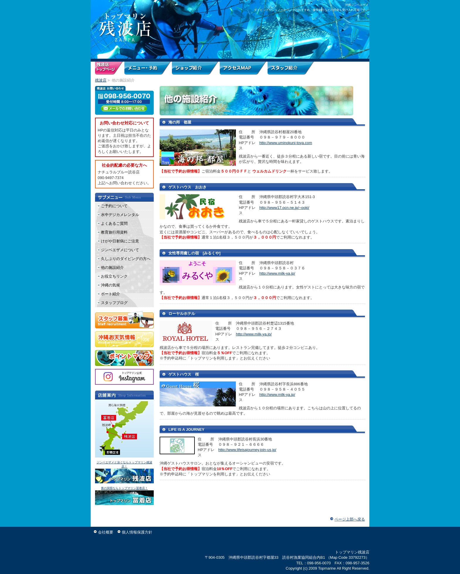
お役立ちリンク (114, 276)
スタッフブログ (114, 302)
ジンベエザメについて (120, 250)
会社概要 (105, 532)
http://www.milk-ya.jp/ (277, 273)
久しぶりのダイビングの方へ (125, 258)
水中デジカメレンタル (120, 214)
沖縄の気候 (110, 285)
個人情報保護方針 (137, 532)
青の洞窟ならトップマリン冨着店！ (124, 488)
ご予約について (114, 206)
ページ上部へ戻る (349, 519)
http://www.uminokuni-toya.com (285, 143)
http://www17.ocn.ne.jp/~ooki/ (284, 207)
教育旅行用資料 (114, 232)
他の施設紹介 (112, 267)
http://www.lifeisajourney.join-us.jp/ (247, 450)
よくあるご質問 (114, 223)
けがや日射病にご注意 (120, 241)
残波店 (100, 80)
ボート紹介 (110, 294)
